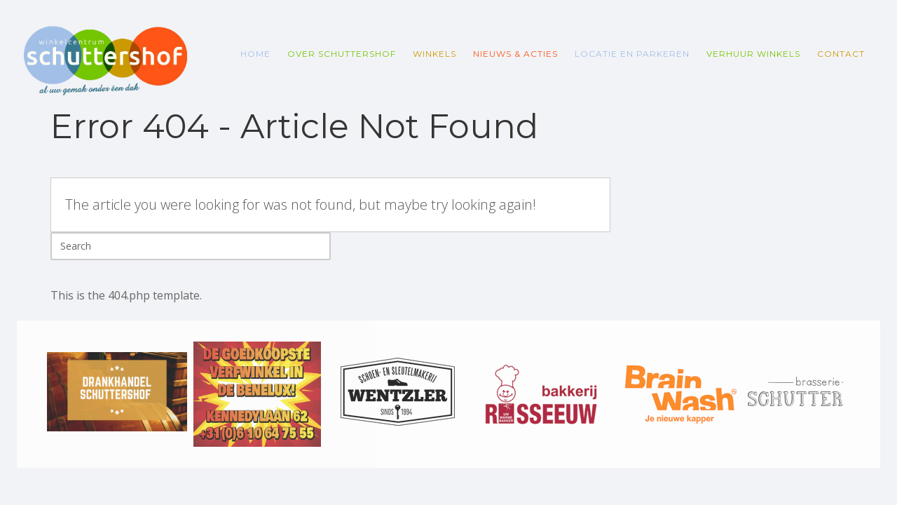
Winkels (434, 53)
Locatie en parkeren (632, 53)
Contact (841, 53)
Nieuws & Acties (515, 53)
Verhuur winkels (753, 53)
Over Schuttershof (341, 53)
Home (255, 53)
